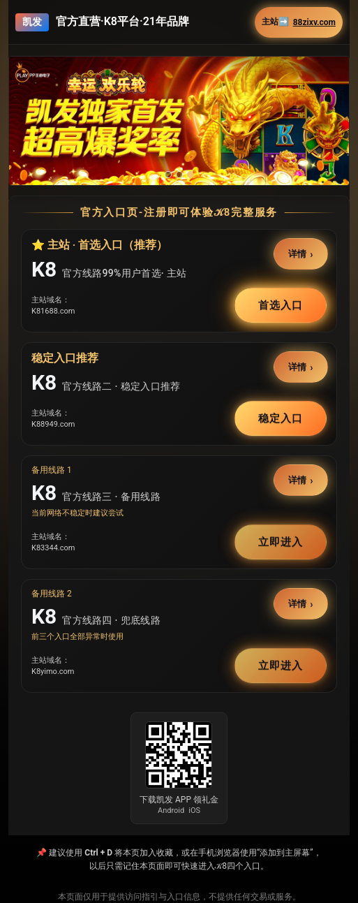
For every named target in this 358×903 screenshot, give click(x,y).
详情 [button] (298, 254)
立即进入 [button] (280, 542)
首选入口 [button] (280, 305)
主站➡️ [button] (299, 22)
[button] (179, 121)
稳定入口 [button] (280, 418)
